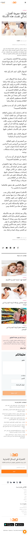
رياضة (25, 497)
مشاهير (25, 499)
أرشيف (25, 514)
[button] (25, 532)
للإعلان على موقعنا (23, 509)
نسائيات (25, 10)
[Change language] (3, 2)
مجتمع (25, 492)
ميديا (26, 496)
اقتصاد (25, 490)
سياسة (25, 489)
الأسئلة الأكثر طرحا (23, 507)
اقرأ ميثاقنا (22, 348)
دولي (26, 501)
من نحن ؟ (25, 505)
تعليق (23, 360)
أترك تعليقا (14, 393)
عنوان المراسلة (20, 385)
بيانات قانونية (24, 511)
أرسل (14, 471)
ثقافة (25, 494)
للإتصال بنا (24, 512)
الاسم (23, 378)
